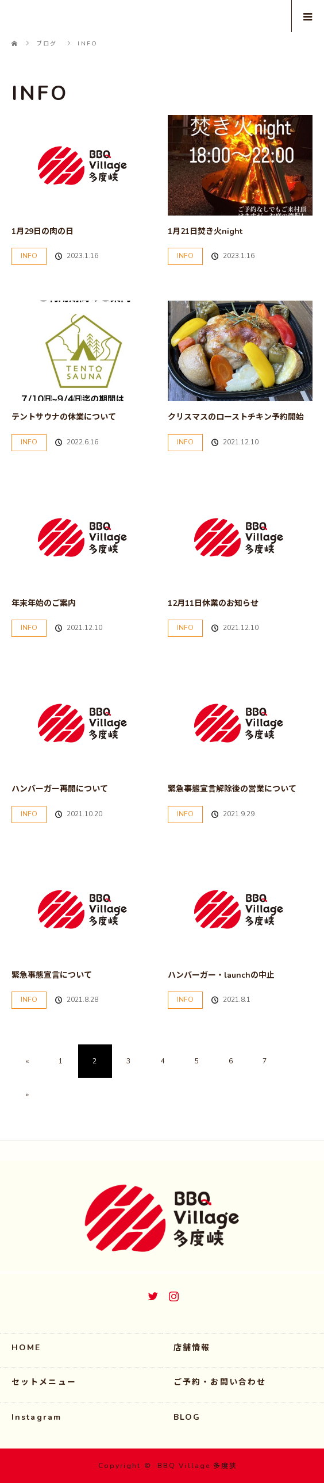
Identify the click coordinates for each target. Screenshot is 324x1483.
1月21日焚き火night (205, 231)
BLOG (186, 1417)
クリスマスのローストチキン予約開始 (236, 417)
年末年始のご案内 (43, 603)
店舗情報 (191, 1347)
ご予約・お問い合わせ (219, 1382)
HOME (26, 1347)
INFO (29, 255)
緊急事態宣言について (51, 975)
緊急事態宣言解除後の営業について (232, 788)
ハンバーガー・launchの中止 (221, 975)
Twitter (151, 1294)
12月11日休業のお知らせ (213, 603)
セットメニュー (43, 1382)
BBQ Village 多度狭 (197, 1465)
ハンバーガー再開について (59, 788)
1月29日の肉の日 (42, 231)
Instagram (172, 1294)
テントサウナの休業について (63, 417)
